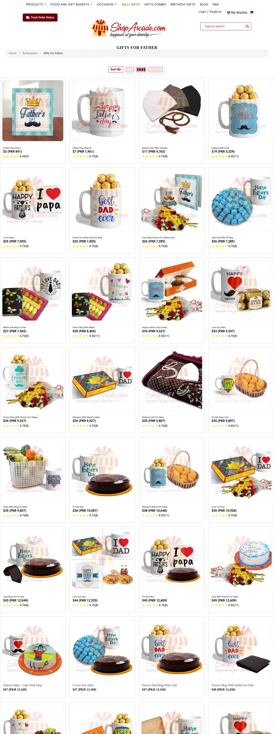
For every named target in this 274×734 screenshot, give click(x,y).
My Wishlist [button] (239, 12)
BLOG (204, 4)
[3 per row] (130, 69)
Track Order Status (40, 17)
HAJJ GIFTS (130, 4)
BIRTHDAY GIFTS (183, 4)
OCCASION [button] (105, 4)
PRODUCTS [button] (35, 4)
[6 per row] (155, 69)
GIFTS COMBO (155, 4)
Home (12, 53)
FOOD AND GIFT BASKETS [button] (70, 4)
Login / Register (210, 11)
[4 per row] (141, 69)
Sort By (115, 69)
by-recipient (30, 53)
